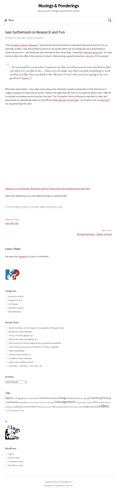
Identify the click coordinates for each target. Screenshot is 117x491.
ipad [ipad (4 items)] (48, 403)
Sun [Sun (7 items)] (67, 406)
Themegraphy (65, 482)
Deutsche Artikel (15, 296)
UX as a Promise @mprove (21, 335)
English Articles (21, 206)
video (60, 206)
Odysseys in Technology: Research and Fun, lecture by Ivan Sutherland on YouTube (47, 188)
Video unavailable (17, 350)
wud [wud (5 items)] (22, 410)
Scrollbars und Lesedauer (20, 358)
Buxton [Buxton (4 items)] (26, 398)
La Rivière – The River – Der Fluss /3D (25, 366)
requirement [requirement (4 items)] (47, 407)
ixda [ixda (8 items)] (52, 402)
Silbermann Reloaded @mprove (23, 339)
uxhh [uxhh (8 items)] (96, 406)
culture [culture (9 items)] (54, 398)
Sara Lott (104, 99)
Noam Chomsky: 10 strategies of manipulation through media (36, 328)
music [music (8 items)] (89, 402)
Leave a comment (35, 37)
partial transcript (93, 52)
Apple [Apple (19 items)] (9, 398)
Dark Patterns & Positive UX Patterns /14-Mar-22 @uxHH (34, 347)
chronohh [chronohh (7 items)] (33, 398)
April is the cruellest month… (22, 362)
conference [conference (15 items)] (44, 398)
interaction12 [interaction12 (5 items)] (33, 402)
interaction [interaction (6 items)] (23, 402)
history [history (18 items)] (106, 398)
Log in (11, 454)
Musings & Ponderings (58, 6)
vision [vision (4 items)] (7, 411)
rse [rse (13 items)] (53, 406)
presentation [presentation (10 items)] (30, 406)
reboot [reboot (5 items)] (39, 407)
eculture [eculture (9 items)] (71, 398)
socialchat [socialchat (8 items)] (60, 406)
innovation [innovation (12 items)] (13, 402)
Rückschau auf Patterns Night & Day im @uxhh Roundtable (35, 343)
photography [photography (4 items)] (9, 407)
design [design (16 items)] (63, 398)
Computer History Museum (24, 45)
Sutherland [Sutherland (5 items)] (73, 407)
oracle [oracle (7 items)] (101, 402)
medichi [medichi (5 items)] (83, 402)
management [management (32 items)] (65, 402)
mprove (69, 485)
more (26, 78)
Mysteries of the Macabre (20, 331)
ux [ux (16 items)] (92, 406)
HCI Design (34, 206)
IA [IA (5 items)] (6, 402)
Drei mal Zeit (12, 223)
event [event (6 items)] (78, 398)
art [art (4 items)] (14, 398)
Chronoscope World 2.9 (19, 354)
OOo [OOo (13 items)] (95, 402)
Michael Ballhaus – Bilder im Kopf (94, 234)
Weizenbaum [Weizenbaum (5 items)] (15, 410)
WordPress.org (15, 465)
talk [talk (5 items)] (80, 407)
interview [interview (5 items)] (43, 402)
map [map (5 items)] (78, 402)
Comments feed (15, 461)
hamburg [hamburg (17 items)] (96, 398)
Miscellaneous (14, 311)
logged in (23, 256)
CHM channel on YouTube (65, 99)
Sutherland (52, 206)
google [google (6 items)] (87, 398)
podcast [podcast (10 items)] (18, 406)
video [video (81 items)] (104, 406)
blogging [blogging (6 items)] (19, 398)
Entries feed (14, 457)
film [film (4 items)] (82, 398)
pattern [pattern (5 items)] (107, 402)
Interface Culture (16, 307)
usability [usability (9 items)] (86, 406)
